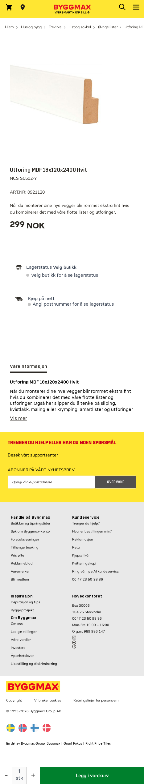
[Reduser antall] (6, 775)
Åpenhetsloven (22, 659)
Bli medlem (20, 582)
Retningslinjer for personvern (95, 703)
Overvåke (115, 485)
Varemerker (20, 574)
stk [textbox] (19, 778)
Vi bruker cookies (47, 703)
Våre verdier (21, 643)
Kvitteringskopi (84, 566)
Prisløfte (17, 558)
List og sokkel (79, 27)
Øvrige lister (108, 27)
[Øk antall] (33, 775)
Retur (76, 550)
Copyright (14, 703)
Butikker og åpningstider (30, 526)
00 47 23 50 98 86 (87, 582)
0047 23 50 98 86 (87, 621)
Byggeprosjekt (22, 613)
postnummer (57, 304)
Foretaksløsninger (25, 542)
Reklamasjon (82, 542)
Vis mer (18, 421)
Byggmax (53, 747)
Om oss (17, 627)
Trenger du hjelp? (86, 526)
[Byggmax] (72, 9)
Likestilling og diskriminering (34, 667)
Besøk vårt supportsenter (33, 458)
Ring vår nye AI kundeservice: (96, 574)
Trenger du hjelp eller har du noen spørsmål (62, 445)
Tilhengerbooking (25, 550)
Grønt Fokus (73, 747)
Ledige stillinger (24, 635)
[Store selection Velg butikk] (22, 7)
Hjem (9, 27)
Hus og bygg (31, 27)
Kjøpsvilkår (81, 558)
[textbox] (27, 226)
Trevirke (55, 27)
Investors (18, 651)
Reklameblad (22, 566)
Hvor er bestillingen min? (92, 534)
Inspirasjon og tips (25, 605)
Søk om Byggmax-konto (30, 534)
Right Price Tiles (98, 747)
